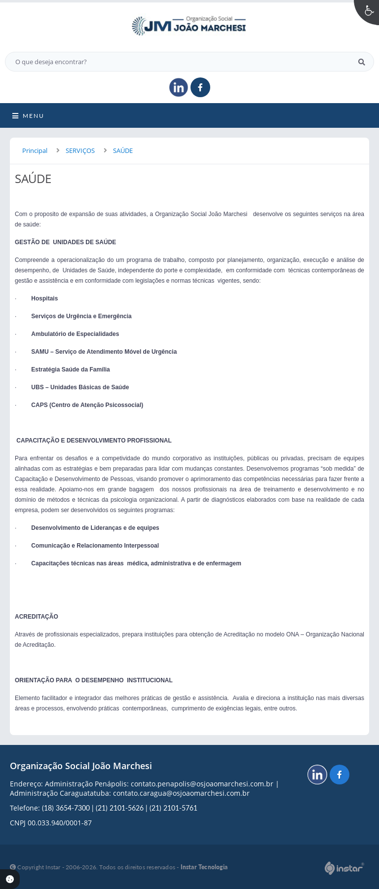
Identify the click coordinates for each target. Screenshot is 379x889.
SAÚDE (123, 150)
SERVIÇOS (80, 150)
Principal (34, 150)
